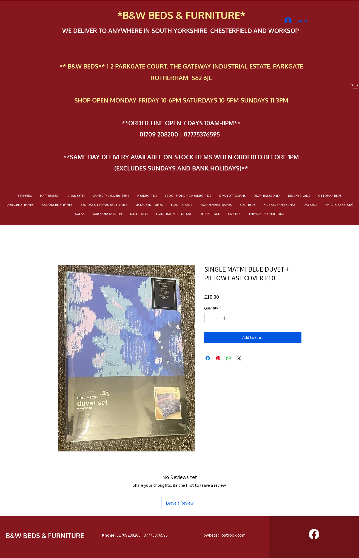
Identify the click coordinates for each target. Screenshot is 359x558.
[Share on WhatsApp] (228, 358)
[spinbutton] (217, 318)
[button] (354, 85)
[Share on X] (239, 358)
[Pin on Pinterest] (218, 358)
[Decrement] (208, 318)
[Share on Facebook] (207, 358)
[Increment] (225, 318)
